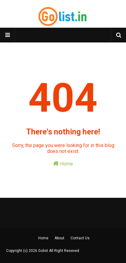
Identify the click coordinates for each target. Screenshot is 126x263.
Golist (43, 251)
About (59, 238)
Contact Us (80, 238)
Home (63, 163)
